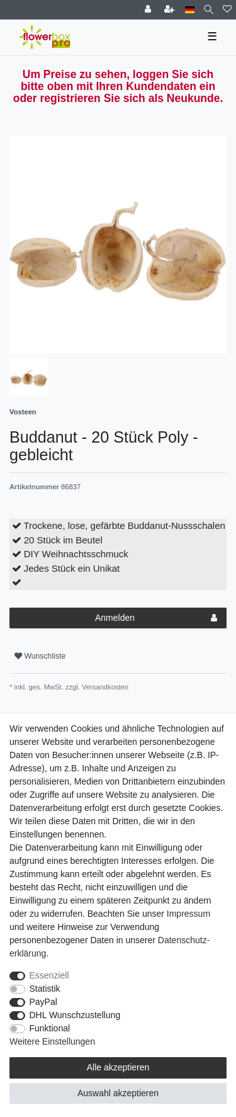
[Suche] (208, 10)
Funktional (50, 1028)
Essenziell (49, 975)
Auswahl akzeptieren (118, 1093)
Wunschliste (39, 656)
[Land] (190, 10)
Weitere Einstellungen (52, 1041)
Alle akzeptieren (118, 1067)
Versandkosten (104, 687)
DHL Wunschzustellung (75, 1015)
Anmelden (156, 618)
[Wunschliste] (227, 10)
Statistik (45, 989)
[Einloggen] (149, 10)
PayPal (43, 1002)
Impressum (188, 914)
